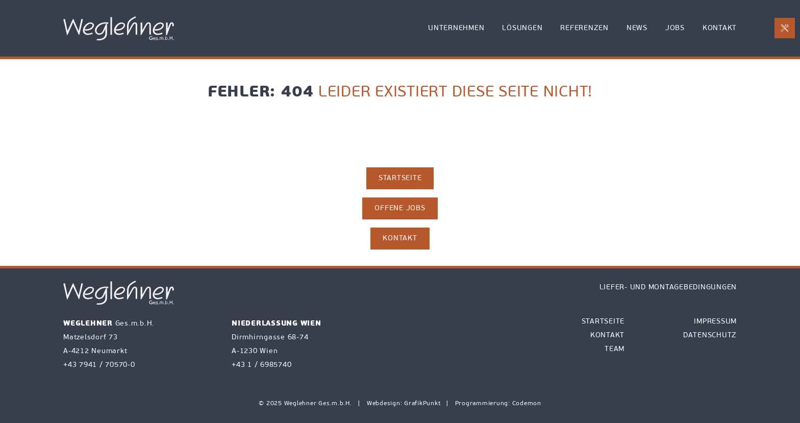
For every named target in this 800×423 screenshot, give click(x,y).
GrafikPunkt (423, 404)
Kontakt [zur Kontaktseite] (400, 238)
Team (614, 349)
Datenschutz (710, 335)
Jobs (675, 28)
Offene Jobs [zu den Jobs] (399, 208)
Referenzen (584, 28)
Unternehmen (456, 28)
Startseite (603, 322)
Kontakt (720, 28)
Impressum (715, 322)
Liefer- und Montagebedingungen (668, 287)
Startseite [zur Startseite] (400, 178)
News (637, 28)
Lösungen (522, 28)
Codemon (526, 404)
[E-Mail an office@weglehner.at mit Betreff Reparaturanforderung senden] (784, 28)
